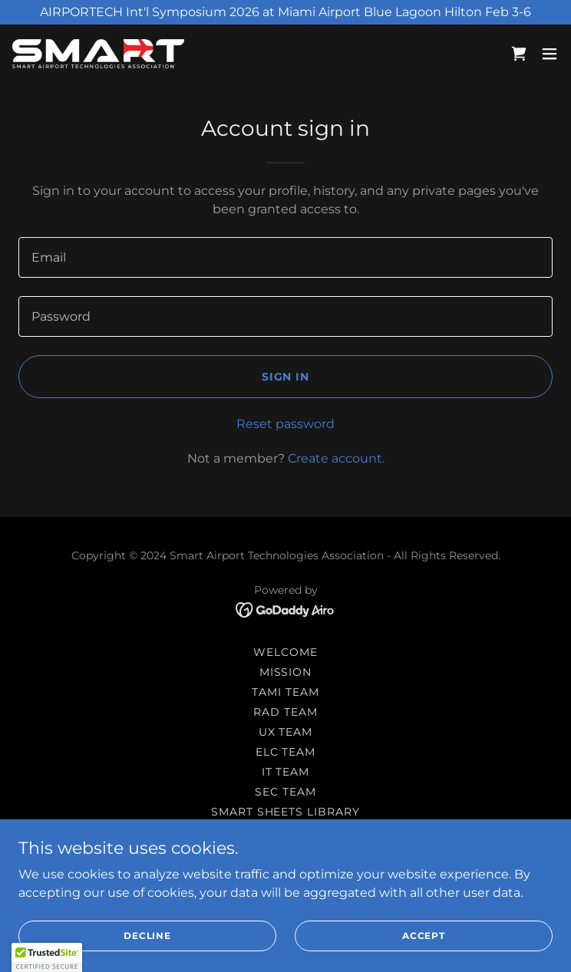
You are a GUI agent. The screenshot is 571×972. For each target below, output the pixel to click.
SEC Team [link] (285, 792)
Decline (147, 935)
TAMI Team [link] (285, 692)
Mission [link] (285, 672)
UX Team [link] (286, 732)
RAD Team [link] (285, 712)
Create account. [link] (336, 458)
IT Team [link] (286, 772)
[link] (98, 54)
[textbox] (285, 257)
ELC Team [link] (286, 752)
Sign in (286, 377)
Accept (423, 935)
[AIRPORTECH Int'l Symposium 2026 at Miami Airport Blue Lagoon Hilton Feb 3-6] (285, 12)
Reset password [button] (285, 424)
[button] (549, 53)
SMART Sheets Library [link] (286, 812)
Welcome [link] (285, 652)
